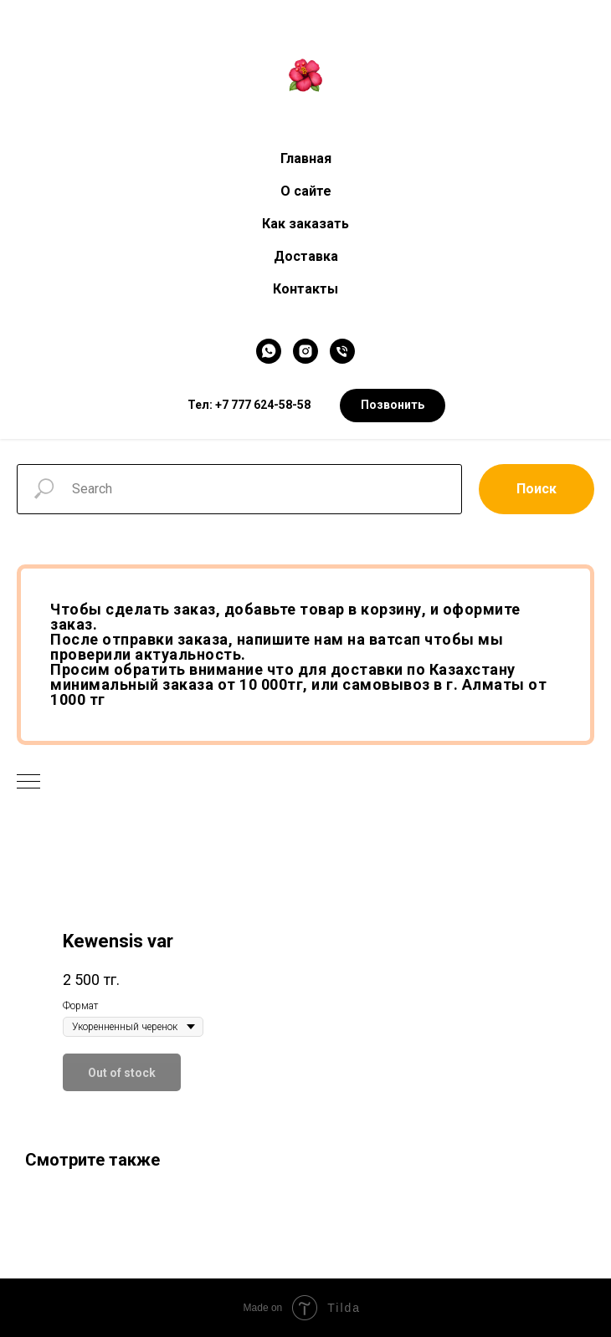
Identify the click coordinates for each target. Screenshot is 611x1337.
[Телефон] (342, 351)
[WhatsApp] (268, 351)
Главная (305, 158)
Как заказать (305, 224)
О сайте (305, 191)
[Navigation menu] (28, 782)
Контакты (305, 289)
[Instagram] (305, 351)
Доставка (306, 256)
